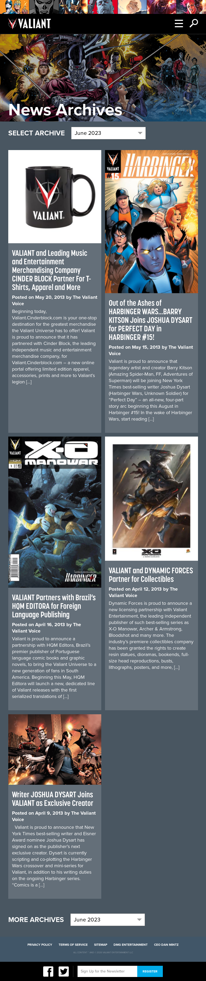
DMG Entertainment (131, 945)
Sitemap (100, 945)
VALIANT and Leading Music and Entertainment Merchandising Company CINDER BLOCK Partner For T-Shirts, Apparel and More (51, 270)
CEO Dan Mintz (166, 945)
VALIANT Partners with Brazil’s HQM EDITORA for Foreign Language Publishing (54, 605)
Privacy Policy (39, 945)
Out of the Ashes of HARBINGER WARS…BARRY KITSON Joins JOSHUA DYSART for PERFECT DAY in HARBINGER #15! (150, 320)
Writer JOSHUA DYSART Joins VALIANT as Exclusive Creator (52, 799)
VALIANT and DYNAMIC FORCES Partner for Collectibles (151, 575)
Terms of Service (73, 945)
